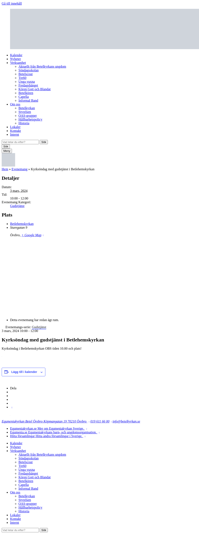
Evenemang (19, 169)
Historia (23, 123)
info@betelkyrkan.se (126, 421)
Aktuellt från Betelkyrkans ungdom (42, 66)
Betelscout (25, 74)
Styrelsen (24, 112)
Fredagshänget (28, 85)
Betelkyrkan (26, 108)
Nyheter (15, 59)
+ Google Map (31, 235)
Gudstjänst (17, 206)
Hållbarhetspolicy (30, 119)
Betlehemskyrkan (22, 224)
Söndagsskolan (28, 70)
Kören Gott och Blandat (34, 89)
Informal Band (28, 100)
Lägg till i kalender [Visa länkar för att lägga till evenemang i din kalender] (24, 372)
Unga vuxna (26, 81)
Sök (43, 142)
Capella (23, 96)
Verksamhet (18, 62)
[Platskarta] (99, 277)
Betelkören (25, 93)
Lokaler (15, 127)
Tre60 (22, 78)
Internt (14, 134)
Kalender (16, 55)
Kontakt (15, 131)
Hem (5, 169)
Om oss (15, 104)
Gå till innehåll (12, 3)
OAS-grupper (27, 115)
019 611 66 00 (100, 421)
